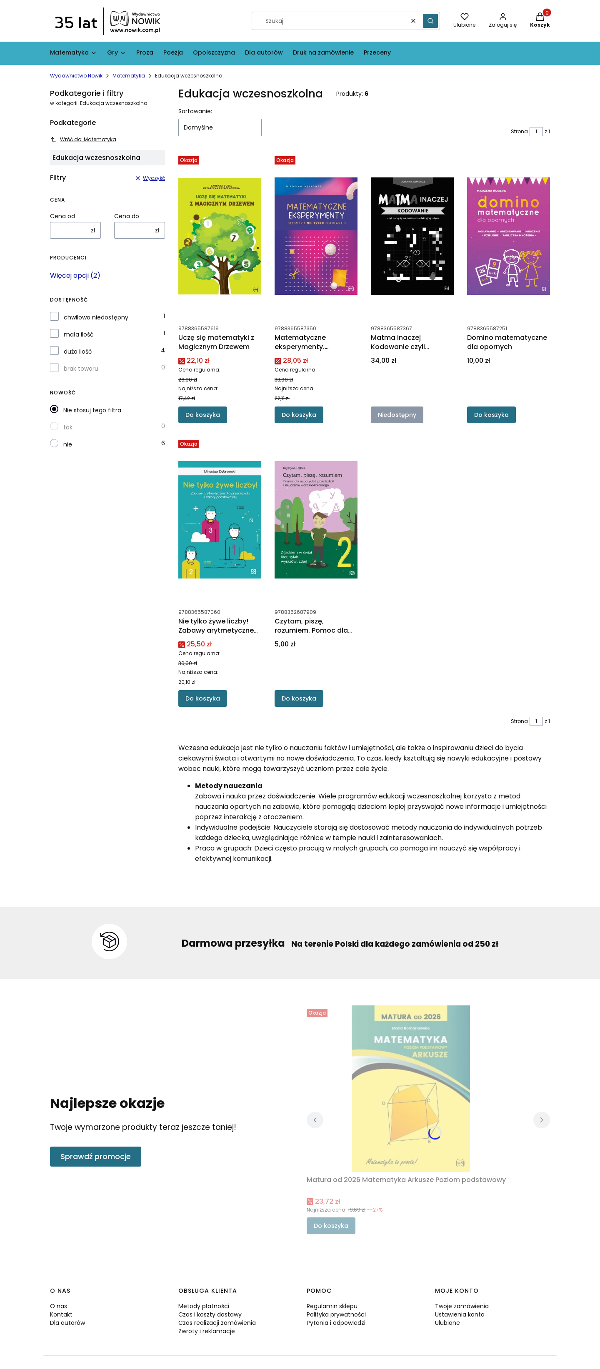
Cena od (62, 216)
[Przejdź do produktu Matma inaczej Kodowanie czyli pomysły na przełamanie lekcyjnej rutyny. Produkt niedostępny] (412, 236)
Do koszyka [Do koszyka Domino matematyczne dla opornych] (491, 415)
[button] (430, 21)
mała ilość (79, 334)
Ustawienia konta (460, 1314)
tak (67, 427)
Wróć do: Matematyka (83, 139)
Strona (519, 131)
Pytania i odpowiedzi (336, 1323)
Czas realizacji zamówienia (217, 1323)
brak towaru (81, 368)
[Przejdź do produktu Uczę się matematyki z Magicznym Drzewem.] (219, 236)
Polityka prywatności (336, 1314)
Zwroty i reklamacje (206, 1331)
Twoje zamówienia (462, 1306)
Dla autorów (67, 1323)
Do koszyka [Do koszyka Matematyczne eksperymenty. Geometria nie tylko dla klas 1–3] (299, 415)
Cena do (126, 216)
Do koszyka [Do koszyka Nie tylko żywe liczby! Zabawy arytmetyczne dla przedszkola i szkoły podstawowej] (202, 698)
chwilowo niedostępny (96, 317)
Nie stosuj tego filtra (92, 410)
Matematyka (128, 75)
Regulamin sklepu (332, 1306)
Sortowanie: (195, 111)
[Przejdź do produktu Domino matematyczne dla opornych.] (508, 236)
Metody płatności (203, 1306)
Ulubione (447, 1323)
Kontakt (61, 1314)
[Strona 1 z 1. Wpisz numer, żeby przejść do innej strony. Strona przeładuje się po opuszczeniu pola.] (536, 131)
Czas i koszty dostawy (210, 1314)
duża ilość (78, 351)
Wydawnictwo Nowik (76, 75)
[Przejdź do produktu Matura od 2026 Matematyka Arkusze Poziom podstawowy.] (411, 1088)
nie (67, 444)
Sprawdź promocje (95, 1156)
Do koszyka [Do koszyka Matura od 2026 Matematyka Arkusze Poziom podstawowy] (331, 1226)
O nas (58, 1306)
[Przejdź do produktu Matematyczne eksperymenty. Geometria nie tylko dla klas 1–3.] (316, 236)
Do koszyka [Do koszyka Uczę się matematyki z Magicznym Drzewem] (202, 415)
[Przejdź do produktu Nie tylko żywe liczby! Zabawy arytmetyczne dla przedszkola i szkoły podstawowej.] (219, 519)
